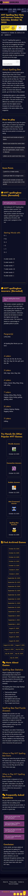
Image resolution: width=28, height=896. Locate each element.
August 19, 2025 (14, 641)
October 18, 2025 (14, 557)
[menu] (26, 2)
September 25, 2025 (14, 586)
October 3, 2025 (14, 574)
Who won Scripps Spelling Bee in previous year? (13, 836)
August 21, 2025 (14, 637)
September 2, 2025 (14, 620)
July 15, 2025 (14, 658)
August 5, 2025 (9, 649)
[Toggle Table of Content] (16, 62)
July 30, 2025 (20, 649)
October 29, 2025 (14, 549)
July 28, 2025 (9, 653)
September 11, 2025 (14, 603)
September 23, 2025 (14, 590)
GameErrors (6, 891)
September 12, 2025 (14, 599)
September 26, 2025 (14, 582)
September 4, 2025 (14, 616)
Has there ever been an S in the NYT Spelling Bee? (13, 830)
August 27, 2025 (14, 628)
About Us (5, 882)
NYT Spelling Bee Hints (10, 203)
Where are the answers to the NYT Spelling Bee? (12, 817)
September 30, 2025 (14, 578)
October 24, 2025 (14, 553)
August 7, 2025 (19, 645)
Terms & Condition (13, 884)
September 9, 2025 (14, 611)
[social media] (14, 894)
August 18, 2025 (8, 645)
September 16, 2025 (14, 595)
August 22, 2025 (14, 632)
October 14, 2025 (14, 561)
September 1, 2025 (14, 624)
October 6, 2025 (14, 570)
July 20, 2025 (19, 653)
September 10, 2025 (14, 607)
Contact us (21, 882)
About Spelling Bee (7, 64)
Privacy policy (13, 882)
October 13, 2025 (14, 565)
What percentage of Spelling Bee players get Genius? (12, 823)
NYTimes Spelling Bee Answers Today (12, 299)
